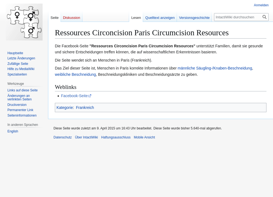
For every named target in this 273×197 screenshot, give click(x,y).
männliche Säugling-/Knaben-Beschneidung (215, 68)
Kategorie (65, 107)
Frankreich (85, 107)
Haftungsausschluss (115, 137)
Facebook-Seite (74, 96)
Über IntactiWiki (86, 137)
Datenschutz (63, 137)
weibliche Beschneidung (75, 74)
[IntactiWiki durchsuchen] (241, 17)
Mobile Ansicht (144, 137)
